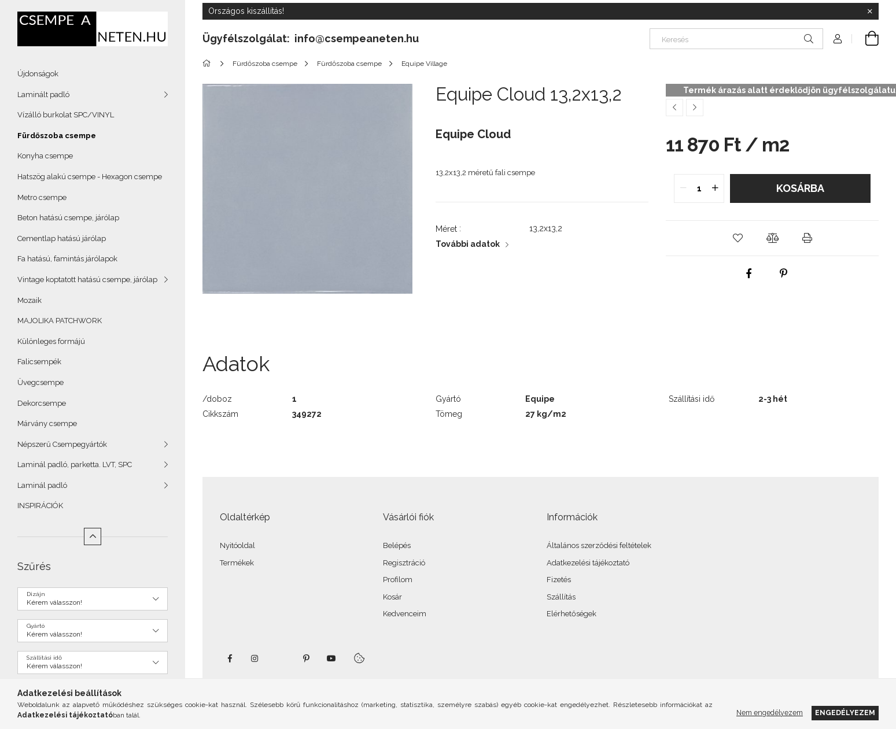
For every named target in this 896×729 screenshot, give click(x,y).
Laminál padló (42, 485)
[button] (737, 238)
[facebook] (749, 273)
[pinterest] (783, 273)
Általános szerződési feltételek (599, 545)
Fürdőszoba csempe (56, 135)
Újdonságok (37, 73)
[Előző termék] (674, 107)
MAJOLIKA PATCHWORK (59, 320)
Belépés (397, 545)
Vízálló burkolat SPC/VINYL (65, 114)
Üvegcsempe (40, 382)
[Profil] (837, 38)
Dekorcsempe (41, 403)
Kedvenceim (404, 613)
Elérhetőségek (571, 613)
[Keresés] (736, 38)
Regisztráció (404, 562)
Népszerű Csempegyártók (62, 444)
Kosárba (800, 188)
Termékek (237, 562)
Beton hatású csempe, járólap (68, 217)
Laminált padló (43, 94)
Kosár (392, 597)
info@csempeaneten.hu (356, 38)
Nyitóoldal (237, 545)
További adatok (468, 244)
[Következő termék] (694, 107)
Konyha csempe (45, 155)
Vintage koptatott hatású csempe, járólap (87, 279)
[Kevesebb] (92, 536)
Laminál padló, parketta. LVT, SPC (74, 464)
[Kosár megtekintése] (865, 38)
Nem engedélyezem (769, 712)
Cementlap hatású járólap (61, 238)
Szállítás (561, 597)
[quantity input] (699, 188)
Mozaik (29, 300)
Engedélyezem (845, 712)
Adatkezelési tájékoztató (588, 562)
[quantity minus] (683, 188)
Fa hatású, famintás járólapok (67, 258)
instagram (255, 658)
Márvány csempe (47, 423)
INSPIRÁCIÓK (40, 505)
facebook (229, 658)
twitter (280, 658)
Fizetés (559, 579)
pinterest (306, 658)
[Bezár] (870, 11)
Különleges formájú (51, 341)
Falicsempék (39, 361)
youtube (331, 658)
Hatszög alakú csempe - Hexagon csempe (89, 176)
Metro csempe (42, 197)
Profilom (397, 579)
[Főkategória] (208, 64)
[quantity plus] (715, 188)
